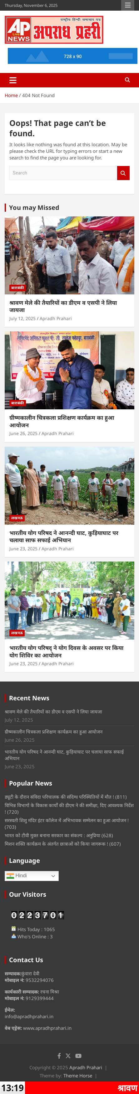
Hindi (17, 876)
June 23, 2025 (23, 549)
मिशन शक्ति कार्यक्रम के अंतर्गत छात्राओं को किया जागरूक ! (56, 844)
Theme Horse (77, 1075)
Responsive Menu (127, 5)
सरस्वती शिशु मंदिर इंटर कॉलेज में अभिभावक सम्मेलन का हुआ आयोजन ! (67, 820)
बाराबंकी (17, 287)
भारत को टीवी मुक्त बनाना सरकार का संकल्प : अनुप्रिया (52, 835)
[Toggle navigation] (13, 80)
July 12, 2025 (22, 318)
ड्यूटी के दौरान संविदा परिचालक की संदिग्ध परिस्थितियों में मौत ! (59, 797)
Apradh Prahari (56, 318)
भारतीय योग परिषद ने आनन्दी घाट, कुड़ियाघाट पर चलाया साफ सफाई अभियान (63, 536)
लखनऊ (17, 518)
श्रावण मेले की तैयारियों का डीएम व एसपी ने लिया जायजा (63, 306)
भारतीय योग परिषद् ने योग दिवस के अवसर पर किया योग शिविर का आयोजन (66, 651)
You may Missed (34, 207)
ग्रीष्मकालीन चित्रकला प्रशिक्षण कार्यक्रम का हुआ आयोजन (61, 421)
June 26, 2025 (23, 433)
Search (123, 173)
